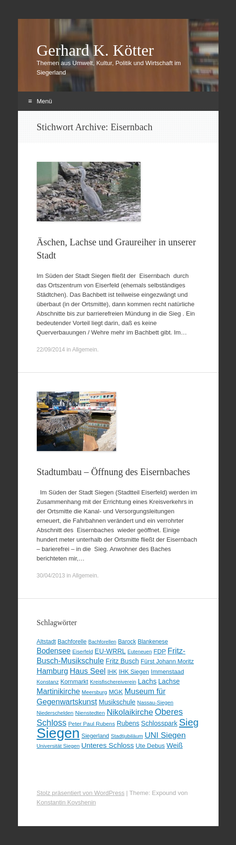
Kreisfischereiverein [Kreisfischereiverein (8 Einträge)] (113, 682)
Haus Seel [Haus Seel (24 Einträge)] (88, 671)
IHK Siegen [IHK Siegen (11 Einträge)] (133, 671)
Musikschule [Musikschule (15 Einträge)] (117, 702)
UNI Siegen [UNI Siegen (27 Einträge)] (164, 735)
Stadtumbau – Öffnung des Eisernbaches (113, 472)
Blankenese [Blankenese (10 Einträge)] (153, 641)
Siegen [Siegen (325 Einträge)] (58, 733)
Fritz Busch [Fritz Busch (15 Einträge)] (122, 661)
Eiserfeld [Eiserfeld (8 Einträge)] (82, 651)
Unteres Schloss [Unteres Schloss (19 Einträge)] (107, 745)
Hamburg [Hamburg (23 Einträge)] (52, 671)
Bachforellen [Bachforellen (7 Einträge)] (102, 641)
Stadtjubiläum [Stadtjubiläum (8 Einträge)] (127, 736)
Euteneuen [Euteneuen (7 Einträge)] (139, 651)
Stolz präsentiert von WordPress (81, 792)
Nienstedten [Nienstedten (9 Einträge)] (90, 713)
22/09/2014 (51, 349)
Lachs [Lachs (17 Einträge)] (147, 681)
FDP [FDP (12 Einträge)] (159, 651)
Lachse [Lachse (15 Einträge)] (169, 681)
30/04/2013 (51, 575)
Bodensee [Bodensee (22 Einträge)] (54, 651)
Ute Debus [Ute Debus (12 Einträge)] (150, 745)
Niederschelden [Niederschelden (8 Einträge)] (55, 713)
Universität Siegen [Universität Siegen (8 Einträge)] (58, 746)
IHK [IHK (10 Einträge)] (112, 672)
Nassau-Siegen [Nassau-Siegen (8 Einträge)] (155, 702)
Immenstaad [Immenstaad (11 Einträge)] (167, 671)
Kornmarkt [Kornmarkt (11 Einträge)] (74, 681)
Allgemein (84, 349)
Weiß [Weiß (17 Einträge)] (175, 745)
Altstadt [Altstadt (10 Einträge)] (46, 641)
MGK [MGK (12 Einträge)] (116, 691)
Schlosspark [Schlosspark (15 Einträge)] (159, 723)
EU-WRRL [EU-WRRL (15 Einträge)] (110, 651)
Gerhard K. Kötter (95, 50)
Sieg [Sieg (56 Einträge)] (188, 722)
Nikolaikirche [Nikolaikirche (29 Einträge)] (130, 712)
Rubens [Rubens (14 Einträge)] (128, 723)
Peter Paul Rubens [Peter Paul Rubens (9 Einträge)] (91, 723)
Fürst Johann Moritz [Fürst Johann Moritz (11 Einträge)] (167, 661)
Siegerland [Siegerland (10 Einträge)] (95, 736)
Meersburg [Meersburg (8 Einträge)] (94, 692)
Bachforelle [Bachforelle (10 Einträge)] (72, 641)
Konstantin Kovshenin (66, 802)
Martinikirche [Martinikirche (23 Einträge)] (58, 691)
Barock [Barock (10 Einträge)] (127, 641)
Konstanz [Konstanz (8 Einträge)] (48, 682)
